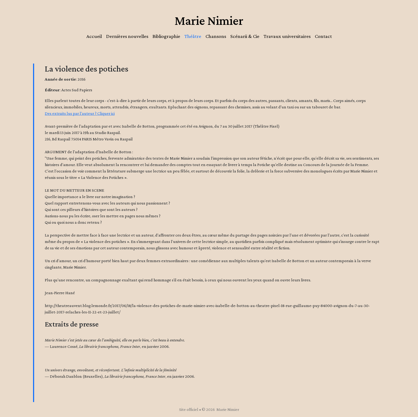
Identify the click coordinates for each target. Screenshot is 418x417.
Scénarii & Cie (244, 36)
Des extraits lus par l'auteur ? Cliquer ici (80, 113)
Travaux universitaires (287, 36)
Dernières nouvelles (127, 36)
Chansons (216, 36)
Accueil (94, 36)
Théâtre (192, 36)
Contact (323, 36)
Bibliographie (166, 36)
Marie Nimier (209, 20)
